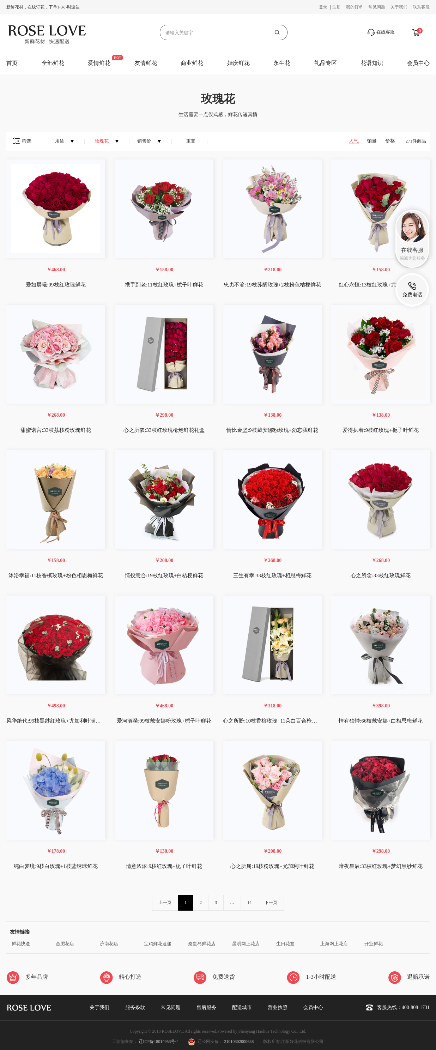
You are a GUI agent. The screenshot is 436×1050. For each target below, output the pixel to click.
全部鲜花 (53, 63)
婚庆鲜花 (238, 63)
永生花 (281, 63)
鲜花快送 (21, 943)
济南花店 (109, 943)
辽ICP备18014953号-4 (159, 1041)
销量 (372, 141)
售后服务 (206, 1007)
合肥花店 (65, 943)
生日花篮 (285, 943)
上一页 (165, 902)
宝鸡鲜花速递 (157, 943)
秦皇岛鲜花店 (202, 943)
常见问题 (376, 7)
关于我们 (398, 7)
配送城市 (242, 1007)
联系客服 (421, 7)
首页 (12, 63)
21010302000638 (239, 1041)
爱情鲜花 (99, 63)
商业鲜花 (192, 63)
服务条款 (135, 1007)
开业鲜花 (373, 943)
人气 (354, 141)
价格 (390, 141)
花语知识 (372, 63)
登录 (323, 7)
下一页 (271, 902)
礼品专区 (325, 63)
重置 (190, 141)
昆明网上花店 (246, 943)
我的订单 (354, 7)
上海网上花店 (334, 943)
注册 (336, 7)
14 (249, 902)
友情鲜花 (145, 63)
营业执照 (277, 1007)
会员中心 (418, 63)
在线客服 (381, 32)
